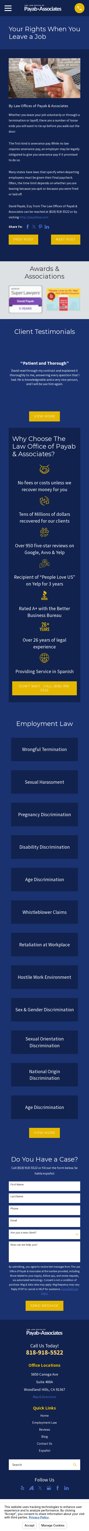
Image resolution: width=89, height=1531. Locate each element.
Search (17, 1465)
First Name (17, 1184)
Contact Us (44, 1443)
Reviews (44, 1429)
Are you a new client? (24, 1232)
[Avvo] (31, 1488)
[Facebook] (57, 1488)
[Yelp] (22, 1488)
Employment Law (44, 1423)
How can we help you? (24, 1244)
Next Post (66, 239)
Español (44, 1450)
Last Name (17, 1196)
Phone (14, 1208)
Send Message (44, 1306)
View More (44, 416)
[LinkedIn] (66, 1488)
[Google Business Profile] (49, 1488)
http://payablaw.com (34, 217)
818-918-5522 (44, 1352)
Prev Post (23, 239)
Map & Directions (44, 1397)
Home (44, 1416)
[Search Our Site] (74, 1464)
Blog (44, 1436)
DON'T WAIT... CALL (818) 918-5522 (44, 688)
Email (14, 1220)
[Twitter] (40, 1488)
